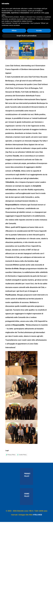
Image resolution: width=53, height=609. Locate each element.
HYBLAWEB (37, 515)
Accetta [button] (39, 30)
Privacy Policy (11, 454)
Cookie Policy (23, 454)
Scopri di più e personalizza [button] (26, 36)
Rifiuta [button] (14, 30)
